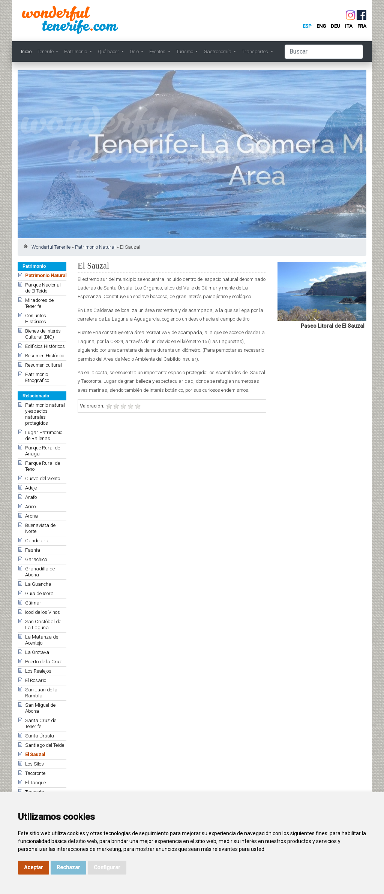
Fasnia (32, 550)
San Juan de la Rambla (41, 692)
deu (335, 26)
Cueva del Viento (42, 478)
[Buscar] (324, 52)
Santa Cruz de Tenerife (40, 723)
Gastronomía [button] (218, 51)
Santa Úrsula (39, 736)
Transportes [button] (255, 51)
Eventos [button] (157, 51)
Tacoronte (35, 773)
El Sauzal (35, 754)
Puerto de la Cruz (43, 661)
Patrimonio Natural (95, 247)
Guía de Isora (39, 593)
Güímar (33, 603)
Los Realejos (38, 671)
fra (361, 26)
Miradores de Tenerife (39, 303)
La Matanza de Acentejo (41, 640)
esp (307, 26)
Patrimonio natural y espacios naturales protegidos (45, 414)
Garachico (36, 559)
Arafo (31, 497)
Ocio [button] (135, 51)
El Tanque (35, 782)
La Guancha (38, 584)
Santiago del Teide (44, 745)
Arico (30, 506)
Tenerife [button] (46, 51)
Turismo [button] (185, 51)
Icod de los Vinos (42, 612)
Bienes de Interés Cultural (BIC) (43, 334)
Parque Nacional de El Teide (43, 288)
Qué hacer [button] (109, 51)
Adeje (31, 488)
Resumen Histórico (44, 355)
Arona (31, 516)
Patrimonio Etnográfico (37, 377)
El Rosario (35, 680)
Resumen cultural (43, 365)
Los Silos (34, 764)
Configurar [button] (107, 867)
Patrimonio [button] (76, 51)
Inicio (26, 51)
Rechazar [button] (68, 867)
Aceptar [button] (33, 867)
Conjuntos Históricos (35, 318)
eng (321, 26)
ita (348, 26)
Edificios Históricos (45, 346)
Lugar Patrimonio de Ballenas (43, 435)
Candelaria (37, 540)
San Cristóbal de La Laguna (43, 624)
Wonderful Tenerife (51, 247)
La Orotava (37, 652)
